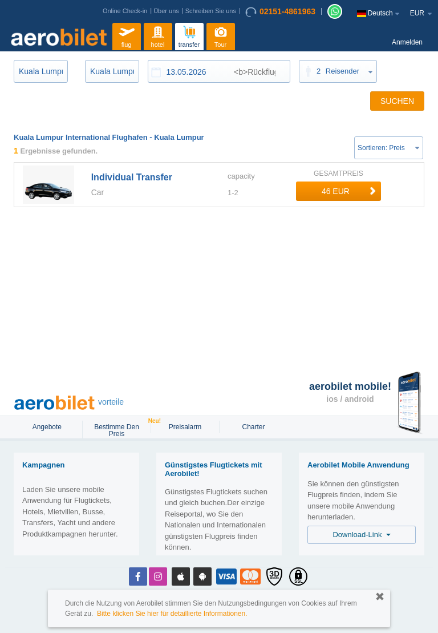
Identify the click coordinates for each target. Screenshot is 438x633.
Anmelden (407, 42)
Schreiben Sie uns (210, 10)
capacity (241, 176)
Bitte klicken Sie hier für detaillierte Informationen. (172, 614)
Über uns (166, 10)
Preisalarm (185, 427)
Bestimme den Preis (121, 429)
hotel (158, 35)
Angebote (48, 427)
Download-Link (361, 534)
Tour (220, 35)
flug (126, 35)
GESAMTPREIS (338, 174)
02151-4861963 (280, 12)
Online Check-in (125, 10)
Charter (253, 427)
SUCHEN (397, 101)
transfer (189, 35)
